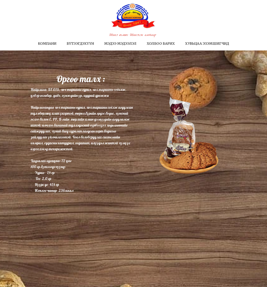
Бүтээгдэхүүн (80, 43)
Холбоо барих (161, 43)
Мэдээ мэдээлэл (120, 43)
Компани (47, 43)
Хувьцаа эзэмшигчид (207, 43)
